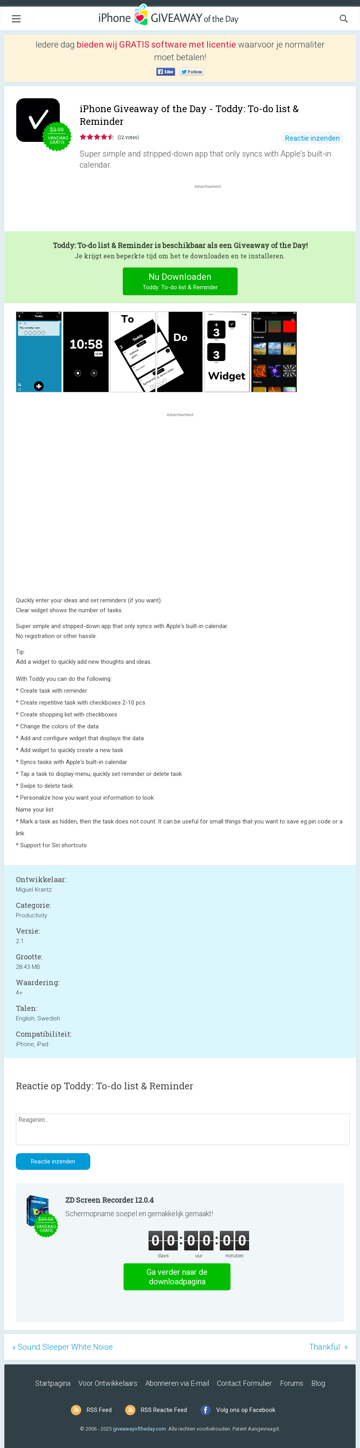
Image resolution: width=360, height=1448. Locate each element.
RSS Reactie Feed (164, 1410)
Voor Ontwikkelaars (107, 1383)
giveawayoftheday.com (139, 1429)
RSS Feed (99, 1410)
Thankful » (328, 1347)
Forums (291, 1383)
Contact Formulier (244, 1383)
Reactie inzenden (312, 138)
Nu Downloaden (180, 282)
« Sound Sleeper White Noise (62, 1347)
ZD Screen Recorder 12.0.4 (109, 1200)
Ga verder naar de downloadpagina (177, 1276)
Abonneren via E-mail (177, 1383)
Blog (318, 1383)
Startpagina (52, 1383)
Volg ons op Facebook (245, 1410)
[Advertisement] (212, 209)
